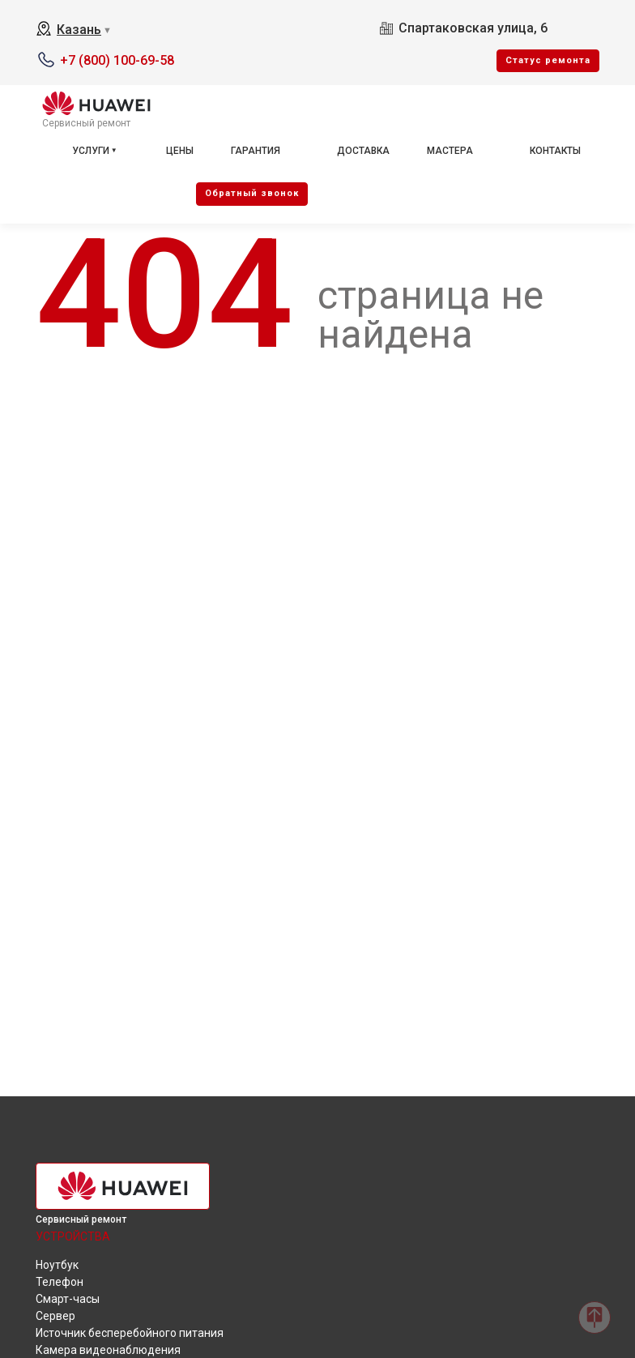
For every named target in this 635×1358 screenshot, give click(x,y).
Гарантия (255, 150)
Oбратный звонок (252, 193)
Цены (180, 150)
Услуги (90, 150)
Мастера (450, 150)
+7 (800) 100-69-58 (117, 60)
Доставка (363, 150)
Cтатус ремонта (547, 60)
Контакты (555, 150)
